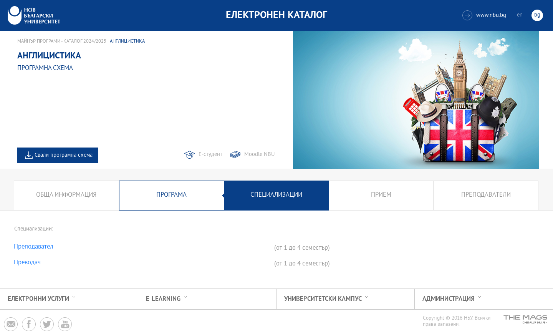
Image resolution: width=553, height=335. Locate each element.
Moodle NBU (259, 154)
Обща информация (66, 195)
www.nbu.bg (484, 15)
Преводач (27, 263)
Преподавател (33, 247)
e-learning (163, 299)
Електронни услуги (38, 299)
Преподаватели (486, 195)
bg (537, 15)
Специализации (276, 195)
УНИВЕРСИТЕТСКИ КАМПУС (323, 299)
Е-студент (210, 154)
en (520, 15)
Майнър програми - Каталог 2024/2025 (61, 41)
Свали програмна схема (64, 155)
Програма (171, 195)
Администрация (448, 299)
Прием (381, 195)
